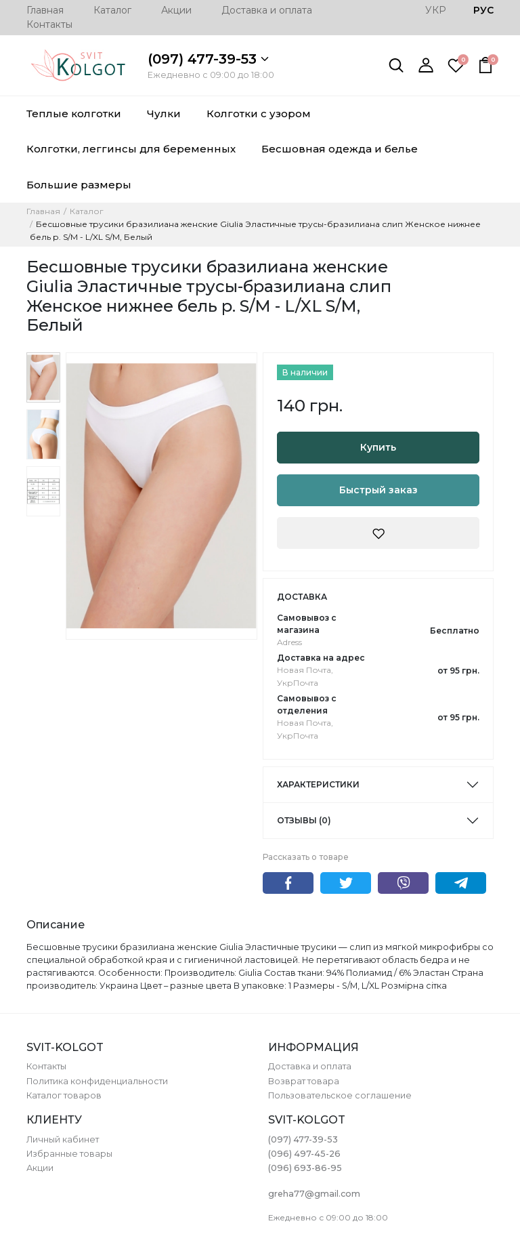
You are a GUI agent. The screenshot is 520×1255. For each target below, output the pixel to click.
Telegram (460, 883)
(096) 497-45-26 (304, 1154)
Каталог (112, 10)
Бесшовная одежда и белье (339, 148)
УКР (435, 10)
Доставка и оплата (266, 10)
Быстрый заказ (378, 490)
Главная (45, 10)
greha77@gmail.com (314, 1194)
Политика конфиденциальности (97, 1081)
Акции (176, 10)
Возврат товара (303, 1081)
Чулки (164, 113)
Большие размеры (78, 184)
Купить (378, 447)
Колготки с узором (259, 113)
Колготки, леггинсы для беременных (131, 148)
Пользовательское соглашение (340, 1095)
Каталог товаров (64, 1095)
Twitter (345, 883)
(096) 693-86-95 (305, 1168)
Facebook (288, 883)
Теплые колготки (73, 113)
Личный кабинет (62, 1139)
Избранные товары (69, 1154)
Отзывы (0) (304, 820)
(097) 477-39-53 (208, 59)
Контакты (49, 24)
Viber (403, 883)
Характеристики (318, 784)
